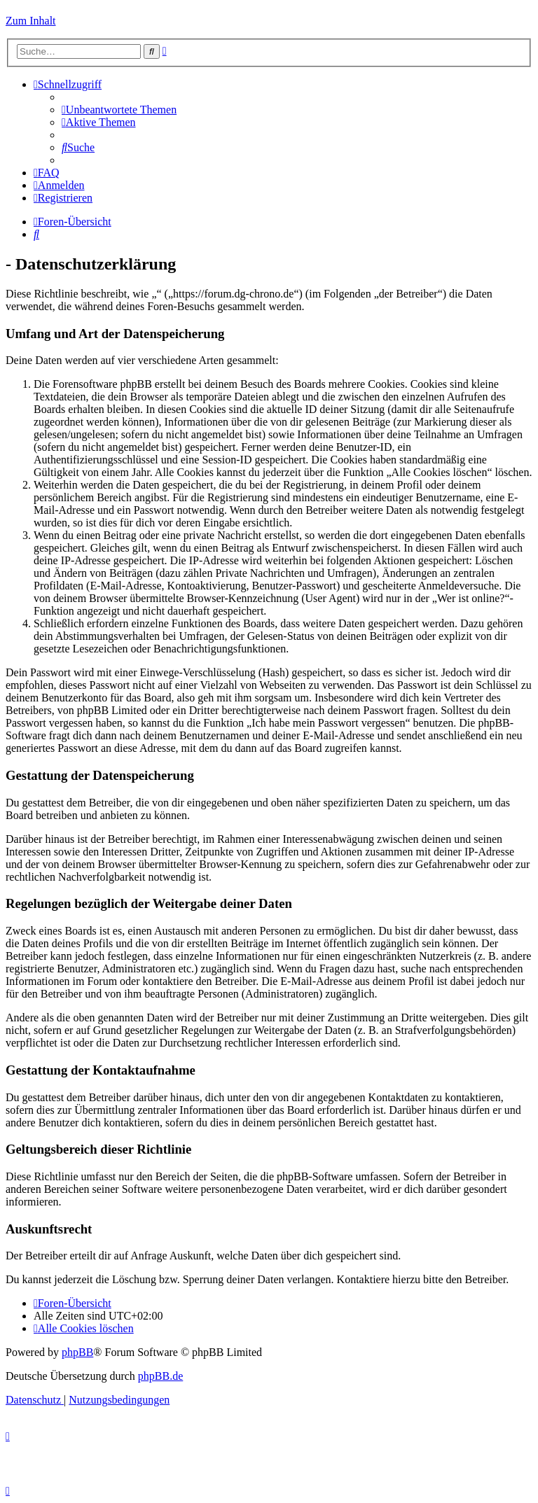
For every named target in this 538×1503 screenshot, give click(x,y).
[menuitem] (119, 110)
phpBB (77, 1352)
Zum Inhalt (31, 21)
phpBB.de (160, 1376)
